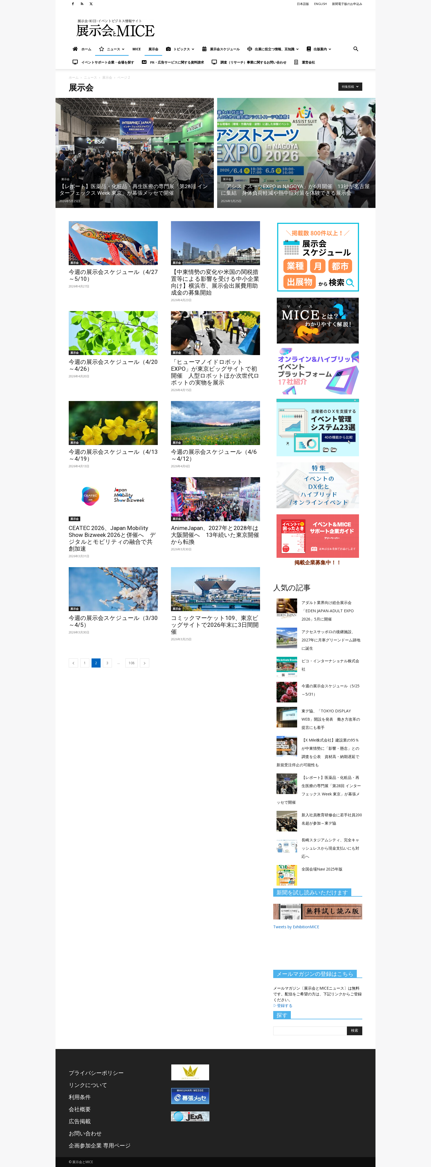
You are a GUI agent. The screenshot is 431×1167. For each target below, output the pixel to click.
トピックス (180, 49)
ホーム (74, 77)
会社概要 (80, 1109)
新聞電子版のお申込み (347, 4)
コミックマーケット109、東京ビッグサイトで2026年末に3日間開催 (215, 625)
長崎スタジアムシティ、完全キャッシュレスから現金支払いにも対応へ (330, 848)
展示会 (153, 49)
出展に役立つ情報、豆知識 (273, 49)
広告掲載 (80, 1121)
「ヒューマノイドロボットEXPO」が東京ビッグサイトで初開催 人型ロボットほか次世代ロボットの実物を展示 (215, 372)
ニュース (112, 49)
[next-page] (144, 663)
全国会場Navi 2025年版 (322, 869)
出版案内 (319, 49)
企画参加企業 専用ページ (100, 1145)
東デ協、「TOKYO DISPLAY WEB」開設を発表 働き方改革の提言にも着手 (331, 719)
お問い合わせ (85, 1133)
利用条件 (80, 1097)
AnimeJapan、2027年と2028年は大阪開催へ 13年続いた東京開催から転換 (215, 535)
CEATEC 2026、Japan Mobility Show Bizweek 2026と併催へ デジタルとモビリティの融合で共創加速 (112, 538)
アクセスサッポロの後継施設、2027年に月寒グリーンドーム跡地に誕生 (331, 640)
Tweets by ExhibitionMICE (296, 926)
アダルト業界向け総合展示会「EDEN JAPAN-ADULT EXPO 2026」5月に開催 (328, 611)
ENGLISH (320, 4)
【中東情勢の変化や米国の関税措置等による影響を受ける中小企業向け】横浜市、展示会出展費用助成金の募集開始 (215, 282)
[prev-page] (73, 663)
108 (131, 663)
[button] (355, 49)
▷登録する (282, 1005)
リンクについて (88, 1085)
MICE (136, 49)
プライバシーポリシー (96, 1073)
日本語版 (303, 4)
